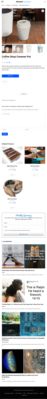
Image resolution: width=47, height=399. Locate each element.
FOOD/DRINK (15, 5)
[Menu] (2, 1)
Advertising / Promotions (32, 393)
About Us (42, 393)
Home (3, 5)
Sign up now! (23, 234)
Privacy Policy (18, 393)
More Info (10, 76)
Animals (3, 306)
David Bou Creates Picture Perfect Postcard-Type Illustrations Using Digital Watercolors (23, 339)
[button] (42, 10)
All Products (8, 5)
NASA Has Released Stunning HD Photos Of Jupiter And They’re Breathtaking (20, 376)
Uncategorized (5, 342)
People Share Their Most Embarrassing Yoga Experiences (18, 270)
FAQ (24, 393)
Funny (3, 272)
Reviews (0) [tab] (24, 94)
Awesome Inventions (9, 393)
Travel (3, 379)
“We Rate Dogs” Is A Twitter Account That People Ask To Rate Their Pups (22, 304)
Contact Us (24, 395)
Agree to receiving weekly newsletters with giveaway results (16, 230)
